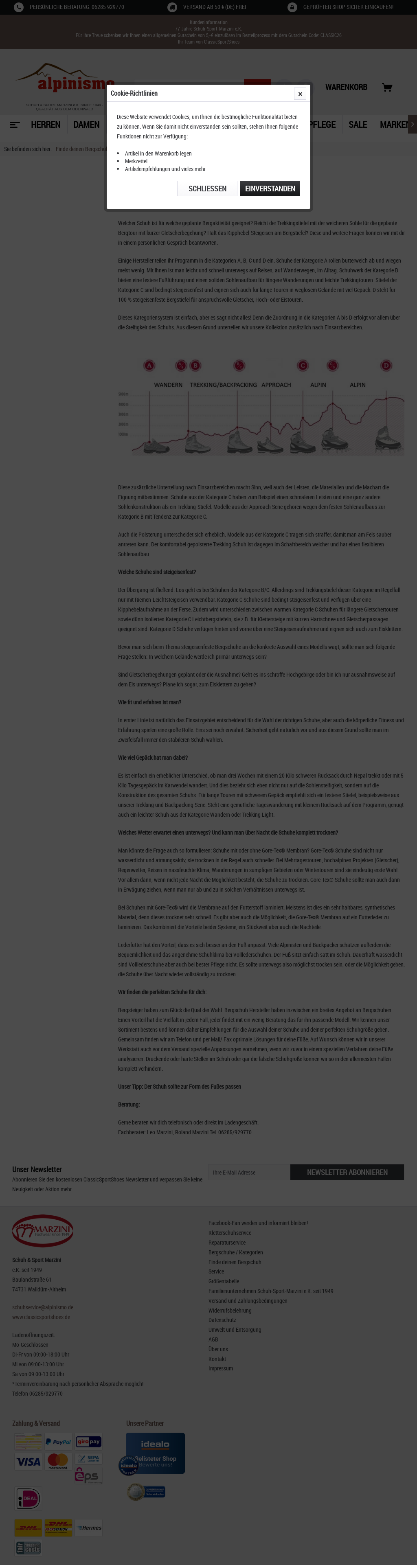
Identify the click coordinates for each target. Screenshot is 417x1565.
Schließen (207, 188)
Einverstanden (270, 188)
